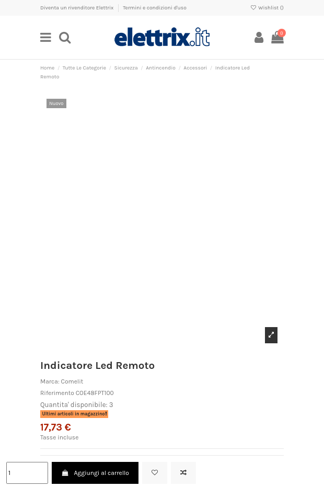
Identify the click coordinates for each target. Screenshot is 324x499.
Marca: (50, 381)
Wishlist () (267, 8)
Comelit (72, 381)
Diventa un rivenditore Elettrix (77, 8)
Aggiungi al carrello (95, 473)
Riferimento (57, 393)
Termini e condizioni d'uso (155, 8)
